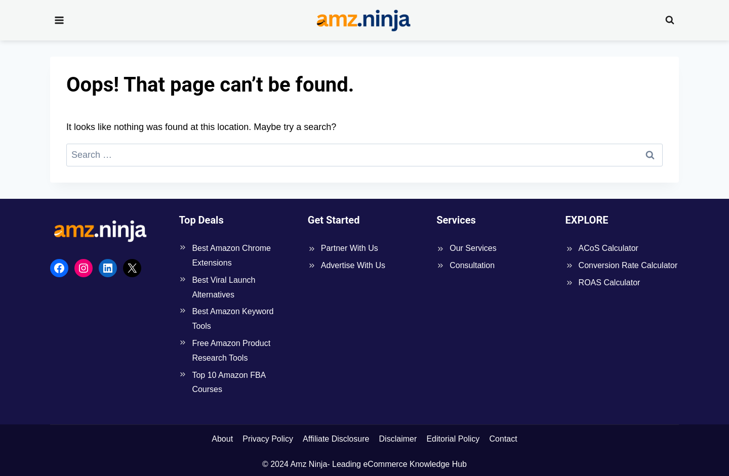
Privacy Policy (267, 439)
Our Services (473, 248)
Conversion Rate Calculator (628, 265)
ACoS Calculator (608, 248)
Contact (503, 439)
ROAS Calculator (609, 282)
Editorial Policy (452, 439)
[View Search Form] (670, 20)
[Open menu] (59, 20)
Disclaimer (398, 439)
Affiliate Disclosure (336, 439)
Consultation (472, 265)
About (222, 439)
